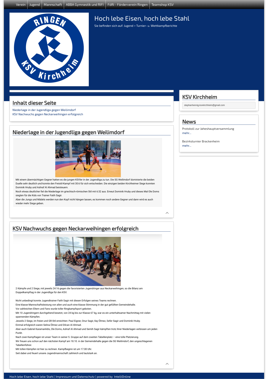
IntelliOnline (122, 376)
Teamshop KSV (162, 4)
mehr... (186, 133)
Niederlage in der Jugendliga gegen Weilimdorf (44, 110)
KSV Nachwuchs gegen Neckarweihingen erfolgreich (47, 114)
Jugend (128, 25)
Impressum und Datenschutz (75, 376)
